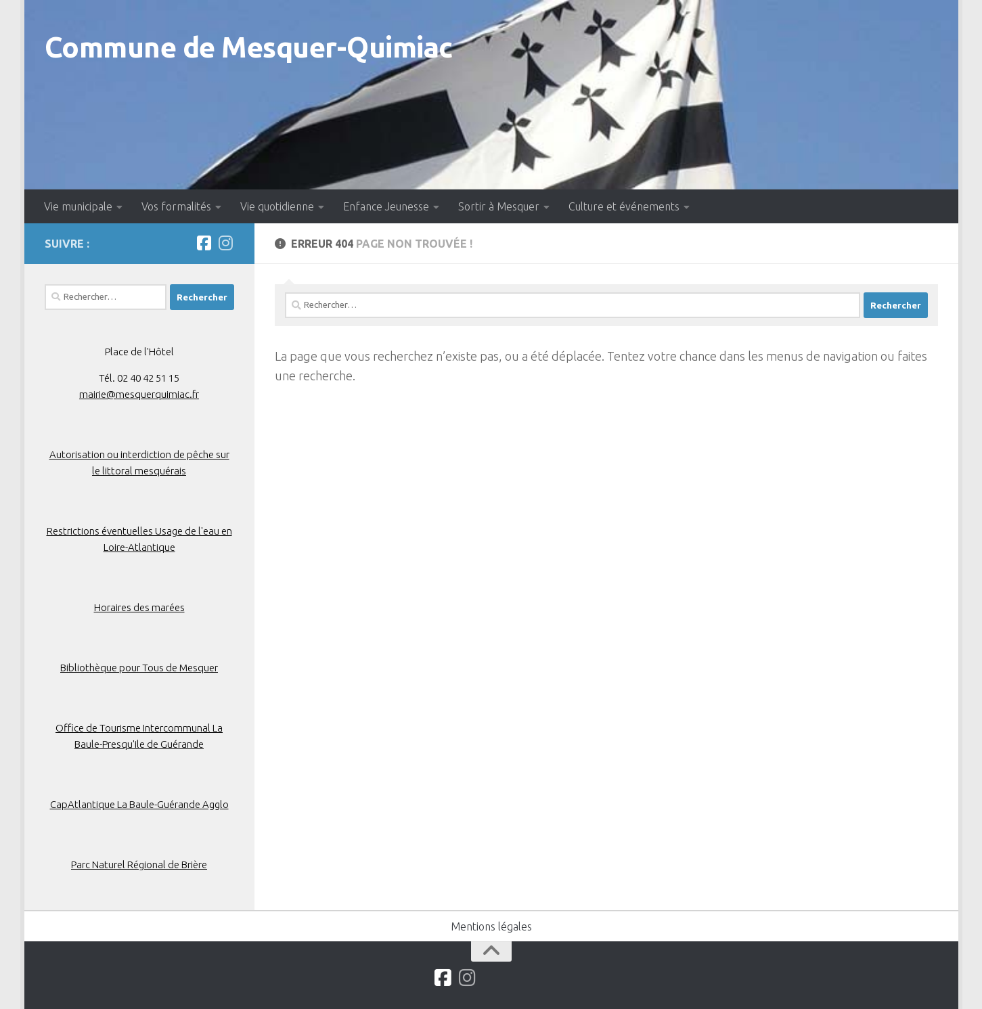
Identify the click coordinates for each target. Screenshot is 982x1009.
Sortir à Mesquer (498, 206)
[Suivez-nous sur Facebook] (204, 243)
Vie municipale (78, 206)
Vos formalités (176, 206)
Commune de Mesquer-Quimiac (249, 47)
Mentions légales (491, 926)
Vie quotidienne (277, 206)
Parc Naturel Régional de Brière (139, 864)
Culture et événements (623, 206)
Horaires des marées (139, 607)
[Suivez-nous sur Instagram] (226, 243)
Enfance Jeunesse (386, 206)
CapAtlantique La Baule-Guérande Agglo (139, 804)
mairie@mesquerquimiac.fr (139, 394)
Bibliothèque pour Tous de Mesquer (139, 667)
